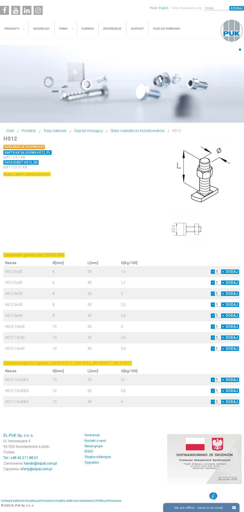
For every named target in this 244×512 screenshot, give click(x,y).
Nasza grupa (94, 446)
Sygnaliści (92, 462)
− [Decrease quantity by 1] (213, 272)
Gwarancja (92, 435)
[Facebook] (4, 10)
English (163, 8)
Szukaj (237, 8)
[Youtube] (15, 10)
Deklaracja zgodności (24, 147)
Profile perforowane (108, 500)
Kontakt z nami (95, 440)
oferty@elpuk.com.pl (36, 469)
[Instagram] (38, 10)
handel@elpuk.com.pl (40, 463)
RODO (89, 451)
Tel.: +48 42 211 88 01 (20, 458)
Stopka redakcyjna (98, 457)
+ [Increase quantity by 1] (223, 272)
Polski (154, 8)
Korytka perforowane (39, 500)
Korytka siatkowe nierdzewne (74, 500)
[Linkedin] (26, 10)
